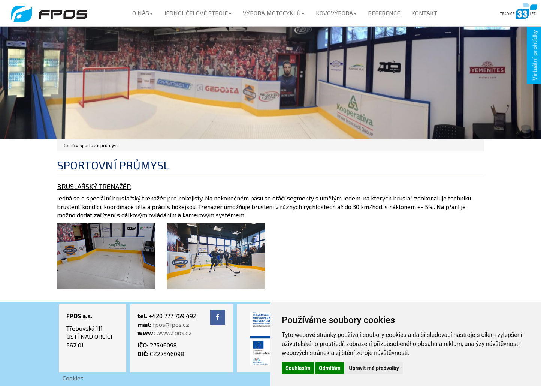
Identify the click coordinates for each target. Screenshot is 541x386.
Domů (69, 145)
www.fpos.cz (174, 332)
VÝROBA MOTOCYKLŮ (274, 12)
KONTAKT (424, 12)
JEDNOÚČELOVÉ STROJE (198, 12)
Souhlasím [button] (298, 368)
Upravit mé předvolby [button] (374, 368)
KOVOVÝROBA (336, 12)
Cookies (73, 378)
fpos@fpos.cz (171, 324)
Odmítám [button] (330, 368)
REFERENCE (384, 12)
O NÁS (142, 12)
